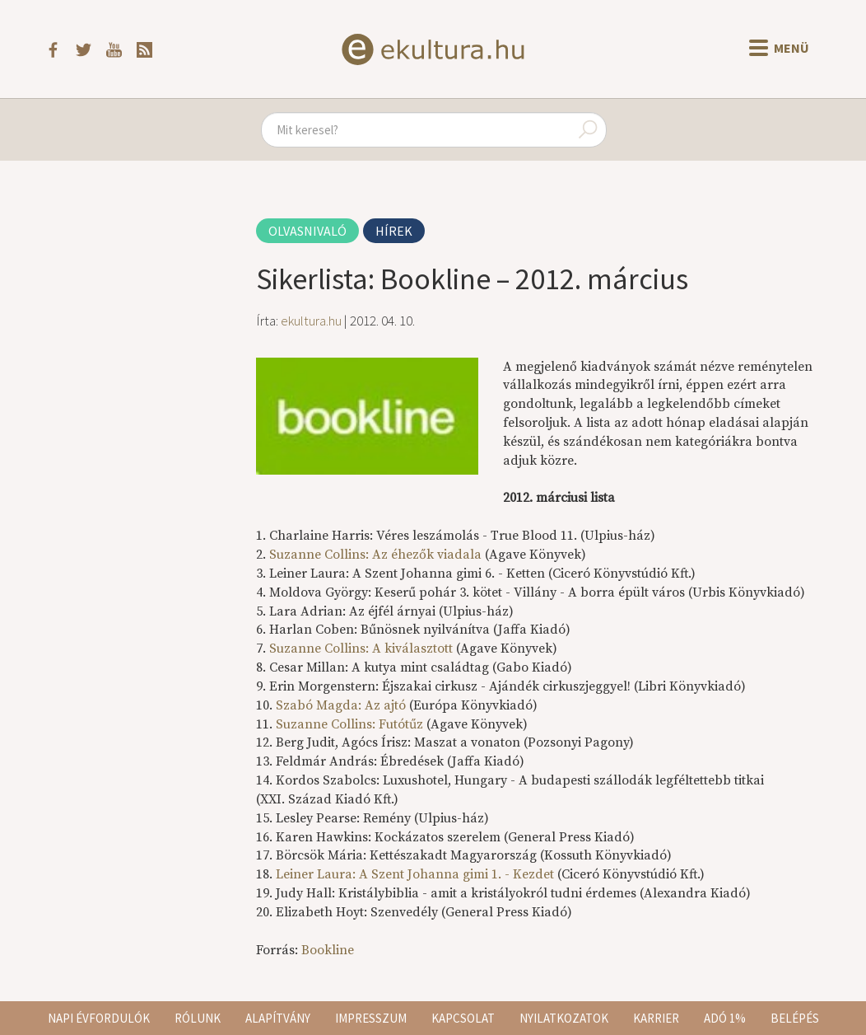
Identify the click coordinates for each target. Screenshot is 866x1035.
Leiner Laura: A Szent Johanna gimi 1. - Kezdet (416, 874)
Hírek (393, 230)
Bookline (327, 950)
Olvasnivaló (307, 230)
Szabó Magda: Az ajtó (341, 705)
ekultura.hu (311, 320)
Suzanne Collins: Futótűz (349, 724)
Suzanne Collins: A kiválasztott (361, 648)
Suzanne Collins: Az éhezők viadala (375, 554)
